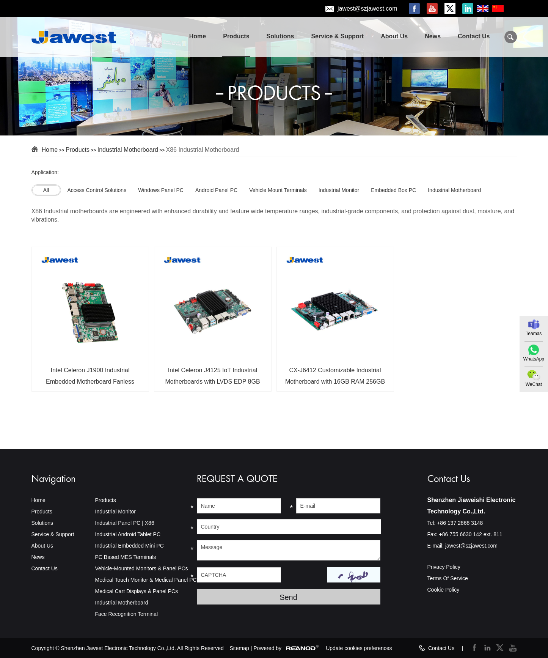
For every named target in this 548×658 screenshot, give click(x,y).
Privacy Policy (443, 567)
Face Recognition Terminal (126, 614)
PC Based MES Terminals (125, 557)
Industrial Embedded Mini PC (129, 546)
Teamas (534, 333)
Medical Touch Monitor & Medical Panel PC (146, 580)
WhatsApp (533, 359)
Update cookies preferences (359, 648)
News (433, 36)
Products (236, 36)
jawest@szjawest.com (367, 8)
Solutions (280, 36)
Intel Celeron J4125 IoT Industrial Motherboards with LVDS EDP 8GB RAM (212, 378)
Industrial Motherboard (127, 149)
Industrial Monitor (115, 511)
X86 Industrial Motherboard (202, 149)
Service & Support (337, 36)
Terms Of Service (447, 578)
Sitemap (239, 648)
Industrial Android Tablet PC (128, 534)
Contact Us (474, 36)
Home (197, 36)
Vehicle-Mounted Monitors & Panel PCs (141, 568)
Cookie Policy (443, 590)
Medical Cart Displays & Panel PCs (136, 591)
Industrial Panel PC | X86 (124, 523)
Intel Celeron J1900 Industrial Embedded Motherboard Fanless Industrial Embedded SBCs (90, 378)
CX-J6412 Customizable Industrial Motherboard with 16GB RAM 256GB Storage (335, 378)
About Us (394, 36)
